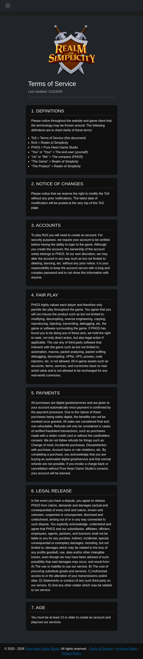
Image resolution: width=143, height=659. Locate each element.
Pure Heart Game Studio (42, 648)
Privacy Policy (71, 653)
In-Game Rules (126, 648)
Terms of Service (101, 648)
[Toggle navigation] (7, 5)
